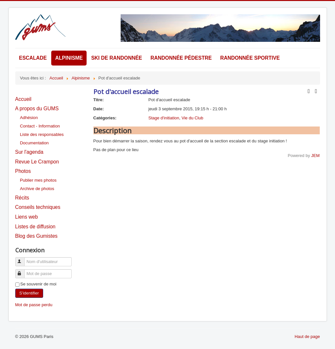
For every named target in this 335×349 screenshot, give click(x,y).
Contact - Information (40, 126)
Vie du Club (192, 117)
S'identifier (29, 293)
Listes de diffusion (35, 226)
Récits (22, 197)
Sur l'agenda (29, 152)
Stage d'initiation (164, 117)
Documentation (34, 142)
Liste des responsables (42, 134)
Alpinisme (69, 58)
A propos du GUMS (37, 108)
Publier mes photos (38, 180)
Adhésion (29, 117)
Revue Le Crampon (37, 161)
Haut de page (307, 336)
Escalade (33, 58)
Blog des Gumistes (36, 236)
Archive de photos (37, 188)
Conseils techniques (38, 207)
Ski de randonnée (116, 58)
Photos (23, 171)
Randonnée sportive (250, 58)
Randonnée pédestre (181, 58)
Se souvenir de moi (38, 284)
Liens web (26, 217)
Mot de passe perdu (34, 304)
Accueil (23, 99)
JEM (315, 155)
